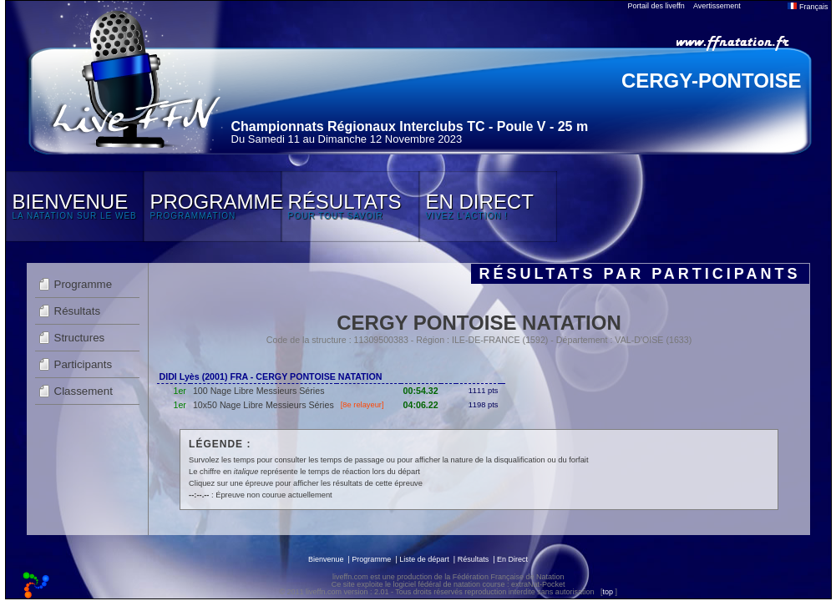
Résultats (77, 311)
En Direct (512, 559)
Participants (83, 364)
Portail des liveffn (656, 6)
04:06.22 (420, 405)
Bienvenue (326, 559)
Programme (83, 284)
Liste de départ (424, 559)
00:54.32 (420, 391)
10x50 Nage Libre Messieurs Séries (263, 405)
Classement (83, 391)
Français (808, 7)
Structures (79, 337)
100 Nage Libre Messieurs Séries (259, 391)
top (607, 592)
